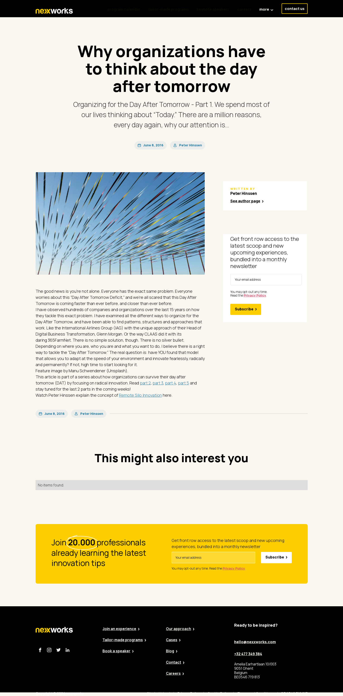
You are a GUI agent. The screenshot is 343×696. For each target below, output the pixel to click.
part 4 (170, 383)
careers (244, 9)
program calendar (123, 9)
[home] (54, 11)
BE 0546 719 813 (294, 693)
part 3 (158, 383)
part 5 (183, 383)
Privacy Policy (189, 693)
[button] (266, 7)
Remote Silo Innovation (140, 395)
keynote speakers (213, 9)
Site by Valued (158, 693)
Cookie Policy (218, 693)
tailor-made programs (168, 9)
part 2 (145, 383)
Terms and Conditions (255, 693)
